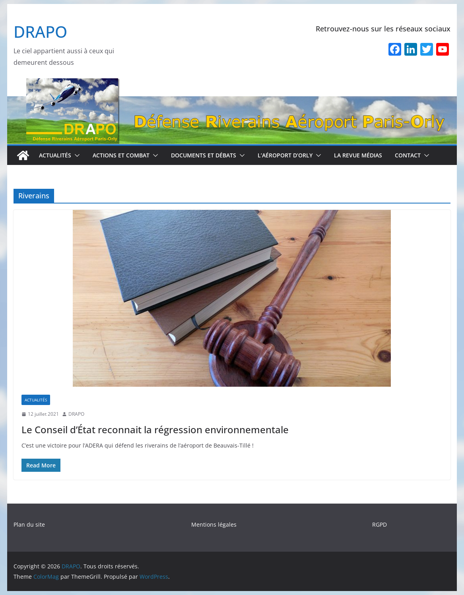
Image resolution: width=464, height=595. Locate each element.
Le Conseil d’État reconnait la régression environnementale (155, 429)
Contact (408, 155)
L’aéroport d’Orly (285, 155)
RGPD (379, 524)
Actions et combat (121, 155)
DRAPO (40, 32)
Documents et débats (203, 155)
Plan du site (29, 524)
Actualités (55, 155)
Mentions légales (214, 524)
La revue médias (358, 155)
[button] (75, 155)
